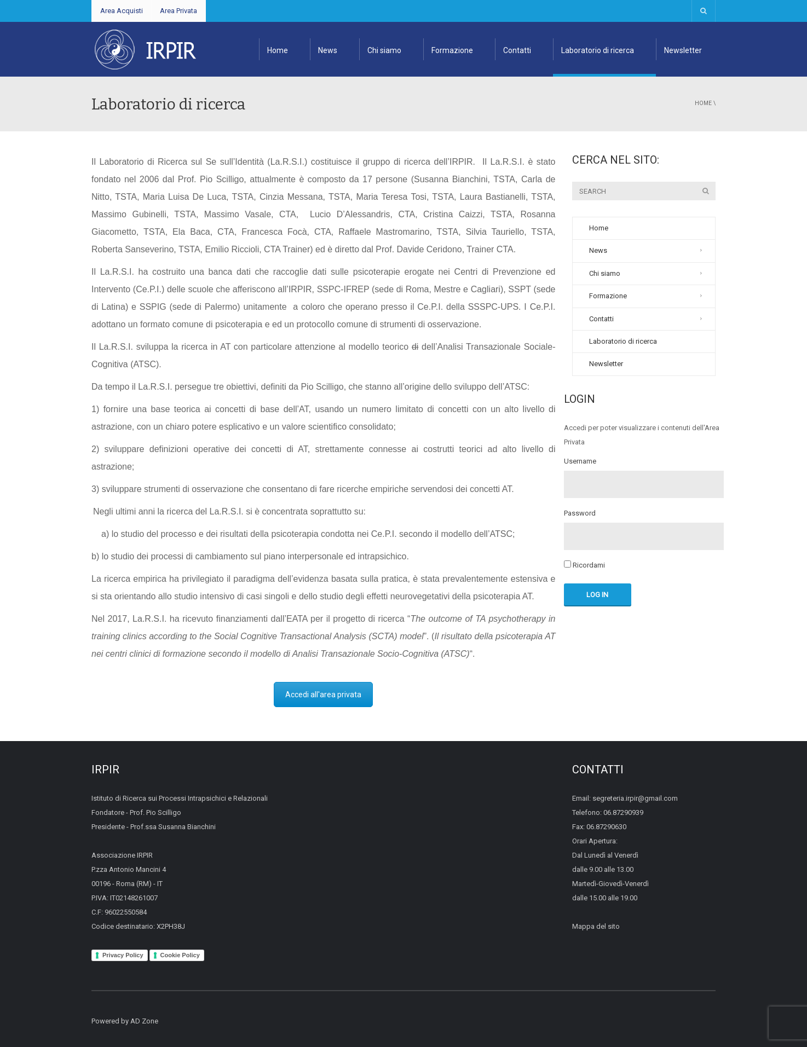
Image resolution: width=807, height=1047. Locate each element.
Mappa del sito (596, 926)
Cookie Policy (180, 955)
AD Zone (144, 1021)
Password (580, 513)
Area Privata (178, 11)
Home (277, 50)
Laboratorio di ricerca (597, 50)
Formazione (452, 50)
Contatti (517, 50)
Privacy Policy (122, 955)
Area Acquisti (121, 11)
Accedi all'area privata (323, 694)
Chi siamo (384, 50)
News (327, 50)
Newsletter (683, 50)
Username (580, 461)
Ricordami (584, 564)
